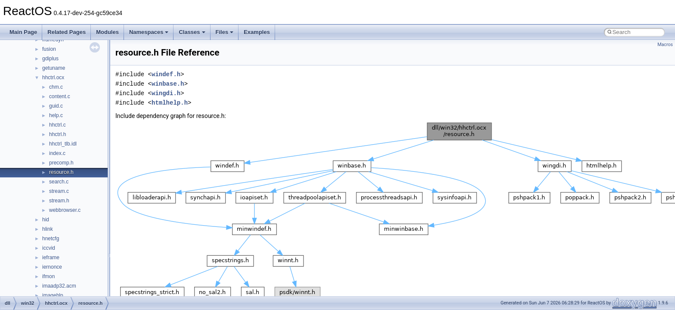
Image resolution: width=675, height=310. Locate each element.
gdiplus (50, 59)
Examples (257, 32)
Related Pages (66, 32)
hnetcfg (50, 239)
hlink (47, 229)
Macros (665, 44)
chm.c (56, 87)
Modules (107, 32)
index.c (57, 153)
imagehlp (52, 295)
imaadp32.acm (59, 286)
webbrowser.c (65, 210)
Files (225, 32)
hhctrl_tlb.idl (63, 144)
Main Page (23, 32)
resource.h (61, 172)
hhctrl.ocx (53, 77)
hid (45, 220)
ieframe (50, 257)
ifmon (48, 276)
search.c (58, 182)
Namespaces (149, 32)
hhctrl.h (57, 134)
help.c (56, 115)
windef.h (166, 74)
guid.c (56, 106)
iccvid (48, 248)
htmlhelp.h (170, 103)
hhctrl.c (57, 125)
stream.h (59, 201)
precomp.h (61, 163)
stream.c (59, 191)
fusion (49, 49)
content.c (59, 96)
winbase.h (168, 84)
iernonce (52, 267)
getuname (53, 68)
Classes (192, 32)
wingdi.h (166, 93)
